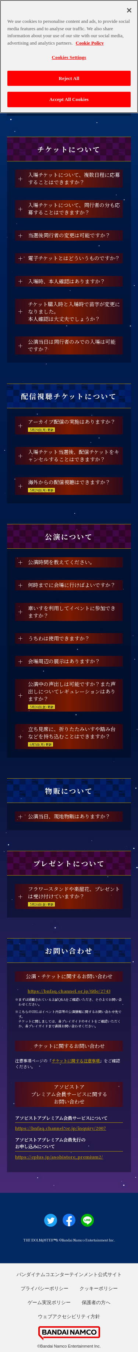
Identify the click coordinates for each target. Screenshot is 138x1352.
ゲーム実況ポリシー (49, 1302)
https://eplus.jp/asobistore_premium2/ (59, 1157)
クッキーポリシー (98, 1288)
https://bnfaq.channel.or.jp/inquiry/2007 (60, 1128)
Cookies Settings (69, 57)
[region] (69, 56)
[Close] (129, 10)
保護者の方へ (96, 1302)
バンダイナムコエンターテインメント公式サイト (69, 1274)
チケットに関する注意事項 (76, 1060)
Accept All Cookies (69, 99)
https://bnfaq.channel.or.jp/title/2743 (69, 991)
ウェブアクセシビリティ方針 (69, 1316)
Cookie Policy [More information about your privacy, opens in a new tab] (90, 43)
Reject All (69, 78)
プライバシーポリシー (44, 1288)
